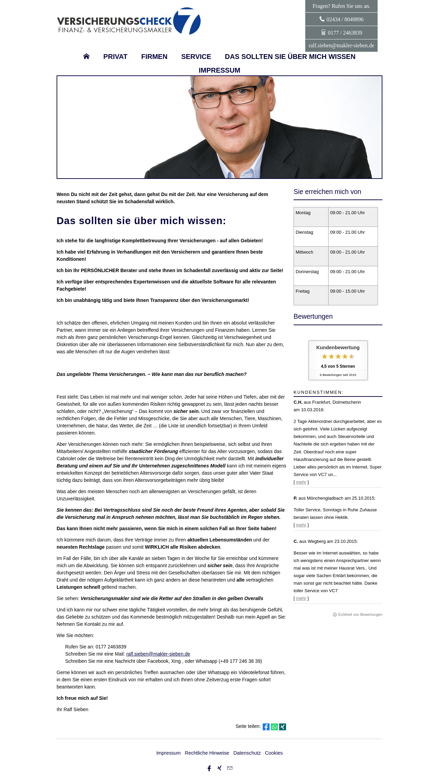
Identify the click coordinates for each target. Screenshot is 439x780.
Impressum (168, 753)
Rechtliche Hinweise (207, 753)
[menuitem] (86, 56)
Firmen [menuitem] (154, 56)
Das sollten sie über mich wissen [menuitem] (290, 56)
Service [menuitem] (196, 56)
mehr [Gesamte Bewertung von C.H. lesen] (301, 482)
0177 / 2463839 (345, 33)
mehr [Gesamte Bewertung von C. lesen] (301, 598)
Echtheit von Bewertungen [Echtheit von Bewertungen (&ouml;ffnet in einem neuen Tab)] (360, 614)
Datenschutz (247, 753)
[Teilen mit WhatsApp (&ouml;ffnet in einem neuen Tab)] (274, 726)
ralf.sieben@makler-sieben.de (341, 45)
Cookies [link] (274, 753)
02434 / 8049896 (345, 19)
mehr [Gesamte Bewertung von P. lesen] (301, 524)
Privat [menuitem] (115, 56)
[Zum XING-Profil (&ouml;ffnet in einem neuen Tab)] (219, 768)
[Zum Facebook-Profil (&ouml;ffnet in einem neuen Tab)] (209, 768)
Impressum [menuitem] (219, 70)
